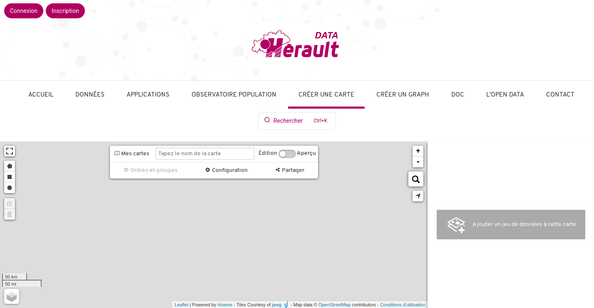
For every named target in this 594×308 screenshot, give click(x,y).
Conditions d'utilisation (402, 304)
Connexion (23, 10)
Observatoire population (233, 95)
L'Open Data (505, 95)
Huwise (225, 304)
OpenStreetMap (334, 304)
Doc (457, 95)
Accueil (40, 95)
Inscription (65, 10)
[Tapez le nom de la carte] (205, 154)
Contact (560, 95)
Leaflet (181, 304)
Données (89, 95)
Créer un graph (402, 95)
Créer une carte (326, 95)
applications (148, 95)
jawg (276, 304)
